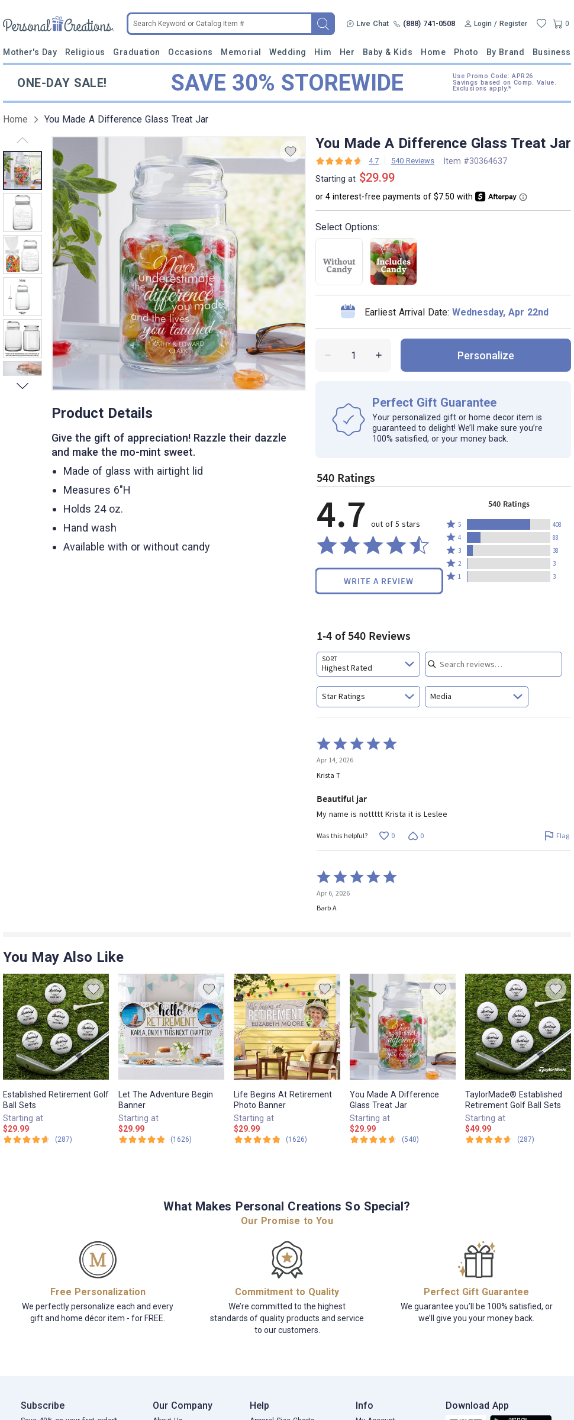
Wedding (288, 52)
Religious (85, 52)
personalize (485, 355)
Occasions (190, 52)
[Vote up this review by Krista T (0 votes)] (386, 836)
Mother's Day (30, 52)
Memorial (241, 52)
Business (552, 52)
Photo (466, 52)
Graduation (136, 52)
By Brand (505, 52)
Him (322, 52)
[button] (508, 524)
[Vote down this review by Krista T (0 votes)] (415, 836)
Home (433, 52)
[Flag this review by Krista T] (556, 836)
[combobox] (368, 664)
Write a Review (379, 581)
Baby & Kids (388, 52)
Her (347, 52)
